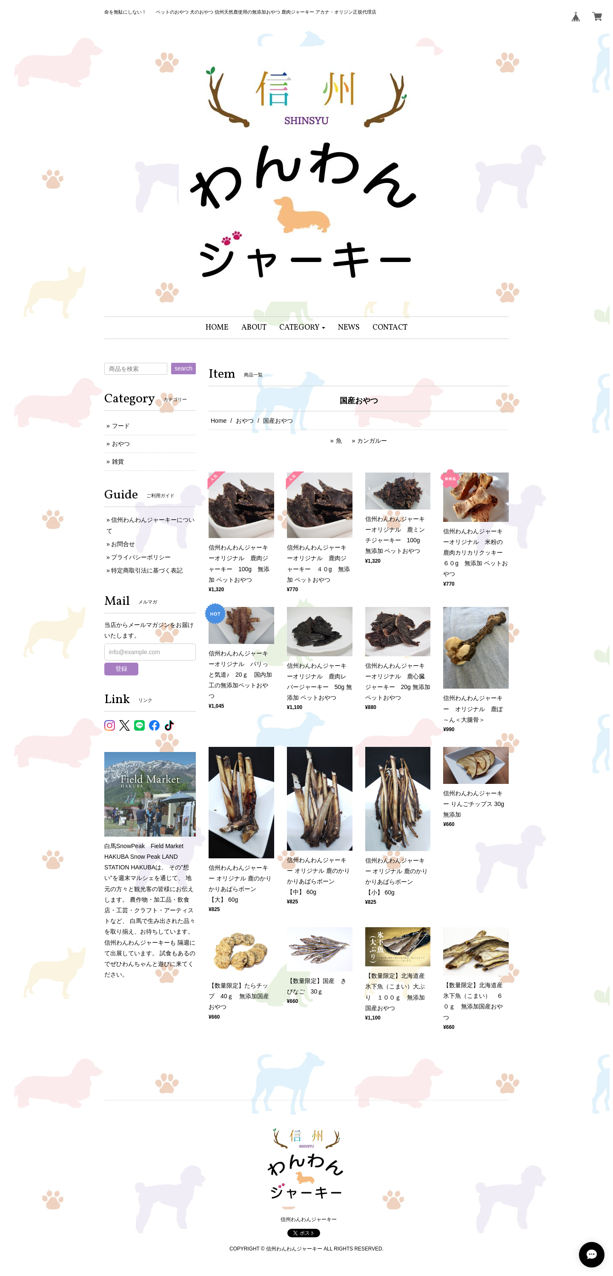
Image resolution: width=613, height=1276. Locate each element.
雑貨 (118, 461)
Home (218, 420)
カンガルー (372, 440)
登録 (121, 668)
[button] (302, 328)
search (183, 368)
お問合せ (123, 544)
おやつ (245, 420)
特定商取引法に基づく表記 (147, 570)
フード (121, 425)
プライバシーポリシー (141, 557)
